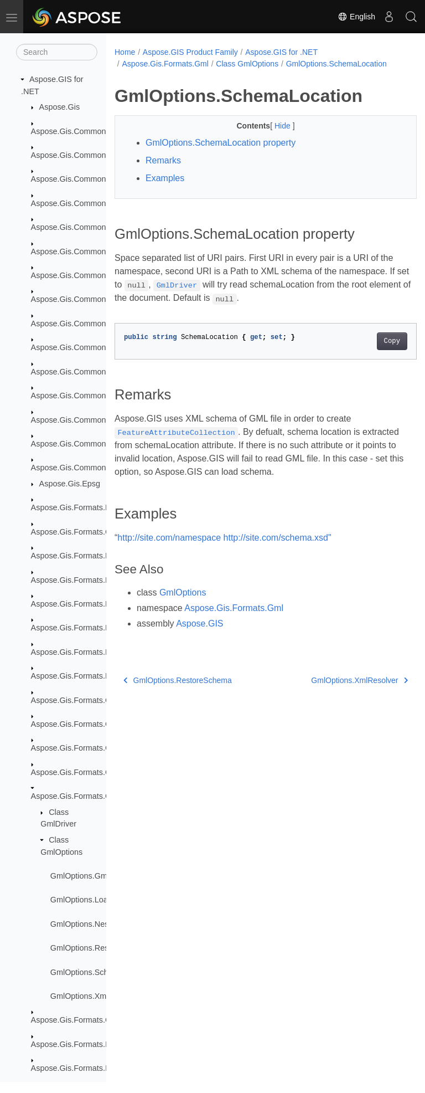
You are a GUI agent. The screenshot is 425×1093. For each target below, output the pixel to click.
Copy (370, 353)
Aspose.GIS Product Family (190, 52)
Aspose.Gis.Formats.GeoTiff (81, 772)
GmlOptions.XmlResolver (95, 996)
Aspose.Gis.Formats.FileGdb (82, 675)
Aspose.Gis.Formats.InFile (78, 1044)
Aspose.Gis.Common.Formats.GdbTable (102, 227)
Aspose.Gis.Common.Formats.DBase (97, 203)
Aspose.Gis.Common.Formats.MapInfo (100, 251)
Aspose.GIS (199, 635)
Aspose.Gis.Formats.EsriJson (83, 652)
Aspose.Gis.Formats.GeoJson (84, 724)
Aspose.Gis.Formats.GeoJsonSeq (91, 747)
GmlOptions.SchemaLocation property (221, 154)
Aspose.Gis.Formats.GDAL (79, 700)
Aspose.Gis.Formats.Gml (75, 796)
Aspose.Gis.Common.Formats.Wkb (93, 395)
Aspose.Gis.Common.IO (74, 467)
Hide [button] (272, 137)
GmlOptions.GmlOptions (93, 875)
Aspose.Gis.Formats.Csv (75, 531)
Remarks (163, 172)
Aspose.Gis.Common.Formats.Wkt (92, 419)
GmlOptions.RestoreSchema (101, 947)
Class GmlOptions (247, 63)
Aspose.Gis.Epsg (69, 483)
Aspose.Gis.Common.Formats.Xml (92, 443)
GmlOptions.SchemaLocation (102, 972)
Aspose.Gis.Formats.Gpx (75, 1019)
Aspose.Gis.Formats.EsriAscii (83, 627)
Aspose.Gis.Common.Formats (84, 179)
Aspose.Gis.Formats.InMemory (86, 1068)
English (356, 17)
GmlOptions (182, 604)
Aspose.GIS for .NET (281, 52)
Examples (165, 189)
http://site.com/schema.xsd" (277, 549)
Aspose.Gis (59, 106)
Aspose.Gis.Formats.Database (85, 555)
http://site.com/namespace (169, 549)
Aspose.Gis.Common (68, 131)
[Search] (56, 52)
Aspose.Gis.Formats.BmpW (80, 507)
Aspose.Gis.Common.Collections (89, 155)
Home (125, 52)
